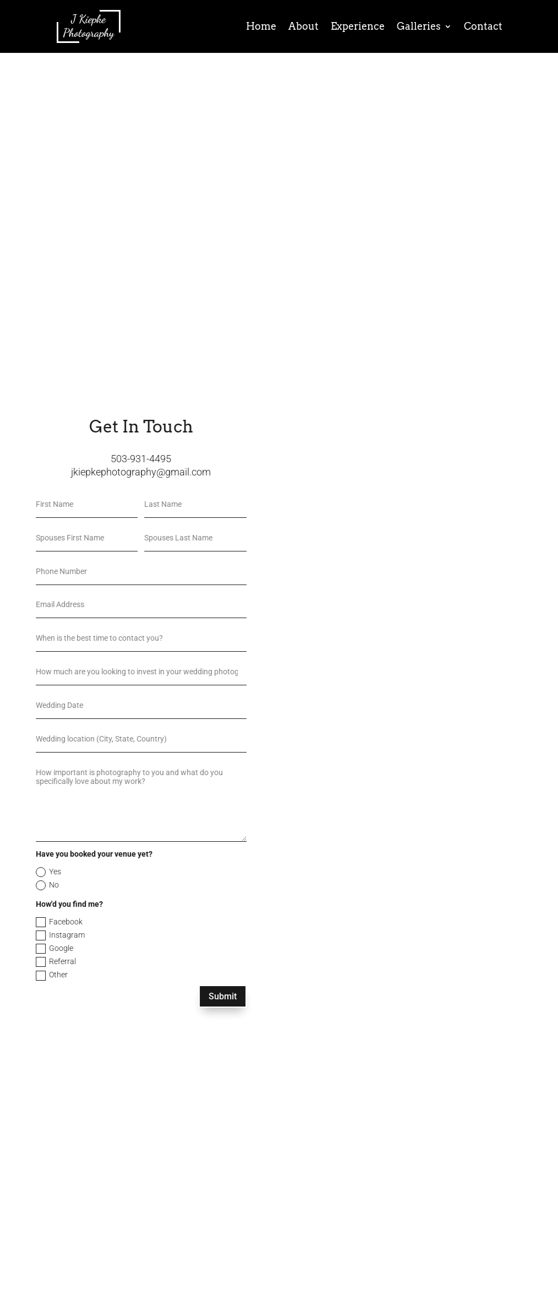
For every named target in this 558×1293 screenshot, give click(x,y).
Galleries (419, 26)
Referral (22, 962)
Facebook (25, 922)
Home (261, 26)
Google (21, 949)
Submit (189, 996)
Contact (483, 26)
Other (18, 975)
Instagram (26, 935)
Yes (15, 872)
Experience (358, 26)
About (303, 26)
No (13, 885)
